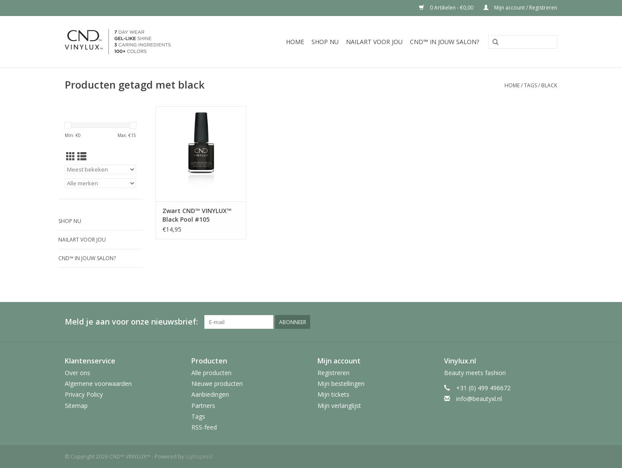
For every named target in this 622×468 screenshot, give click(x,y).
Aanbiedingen (210, 394)
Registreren (333, 373)
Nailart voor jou (374, 42)
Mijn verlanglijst (339, 405)
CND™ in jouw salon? (444, 42)
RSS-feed (204, 427)
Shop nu (325, 42)
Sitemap (76, 405)
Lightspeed (199, 456)
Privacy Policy (84, 394)
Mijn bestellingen (341, 383)
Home (295, 42)
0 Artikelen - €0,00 (447, 7)
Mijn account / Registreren (520, 7)
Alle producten (211, 373)
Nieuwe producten (217, 383)
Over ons (77, 373)
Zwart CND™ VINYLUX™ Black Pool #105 (197, 215)
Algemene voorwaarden (98, 383)
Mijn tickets (333, 394)
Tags (530, 85)
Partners (203, 405)
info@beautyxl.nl (479, 399)
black (549, 85)
